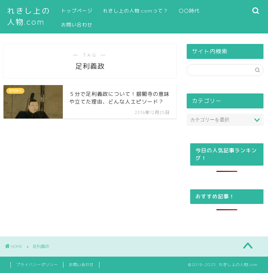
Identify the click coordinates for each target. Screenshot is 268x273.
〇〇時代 (189, 11)
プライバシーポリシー (37, 264)
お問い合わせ (76, 25)
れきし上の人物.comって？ (135, 11)
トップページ (76, 11)
